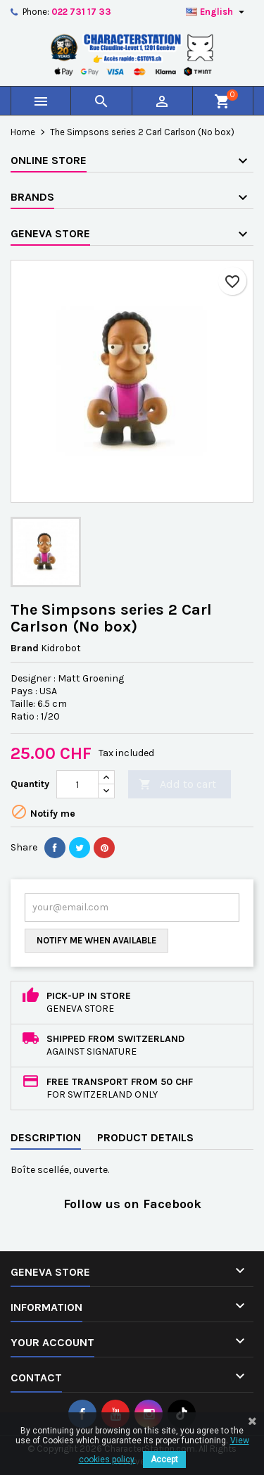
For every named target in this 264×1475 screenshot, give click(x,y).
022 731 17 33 (81, 11)
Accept (164, 1459)
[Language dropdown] (217, 12)
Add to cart (177, 784)
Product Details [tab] (145, 1137)
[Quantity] (77, 784)
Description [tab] (46, 1137)
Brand (25, 648)
